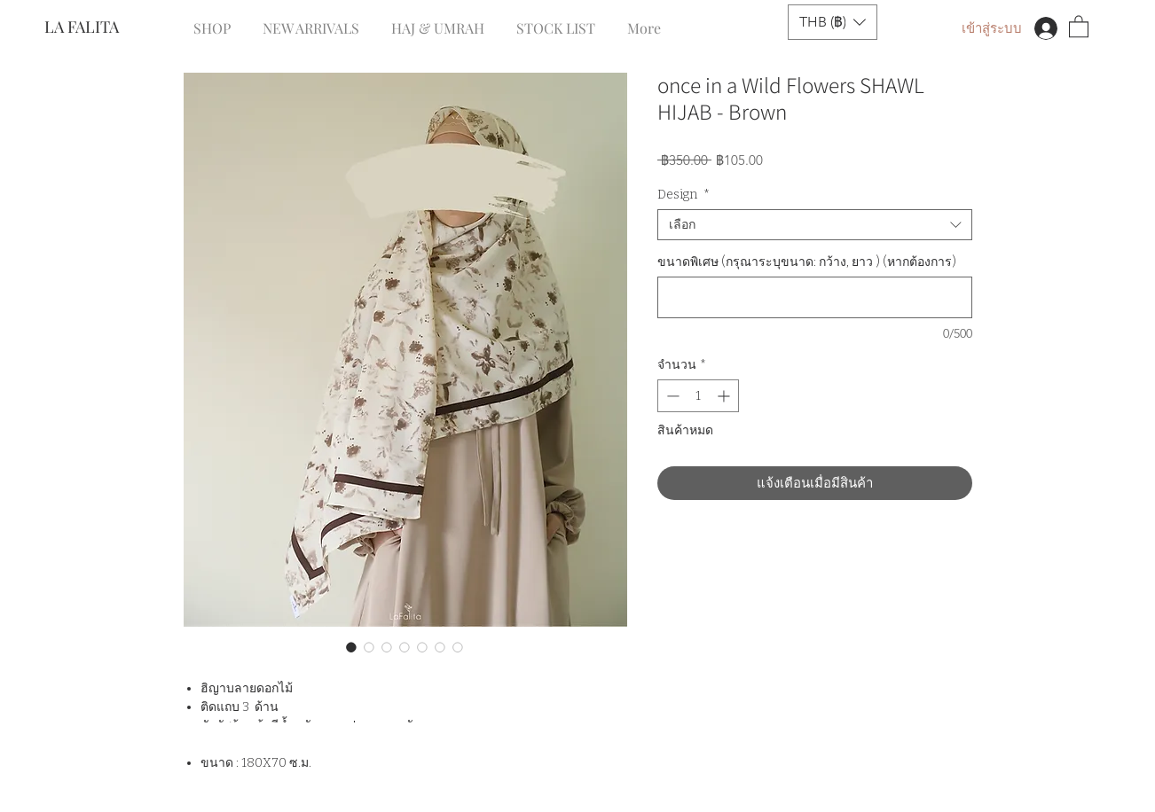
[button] (832, 22)
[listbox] (832, 22)
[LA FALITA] (103, 27)
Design (683, 194)
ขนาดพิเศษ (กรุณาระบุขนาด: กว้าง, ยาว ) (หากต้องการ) (806, 261)
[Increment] (725, 395)
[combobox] (814, 224)
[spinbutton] (698, 395)
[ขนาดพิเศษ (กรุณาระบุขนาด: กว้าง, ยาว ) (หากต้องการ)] (814, 297)
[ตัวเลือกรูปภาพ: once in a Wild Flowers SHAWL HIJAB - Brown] (351, 647)
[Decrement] (671, 395)
